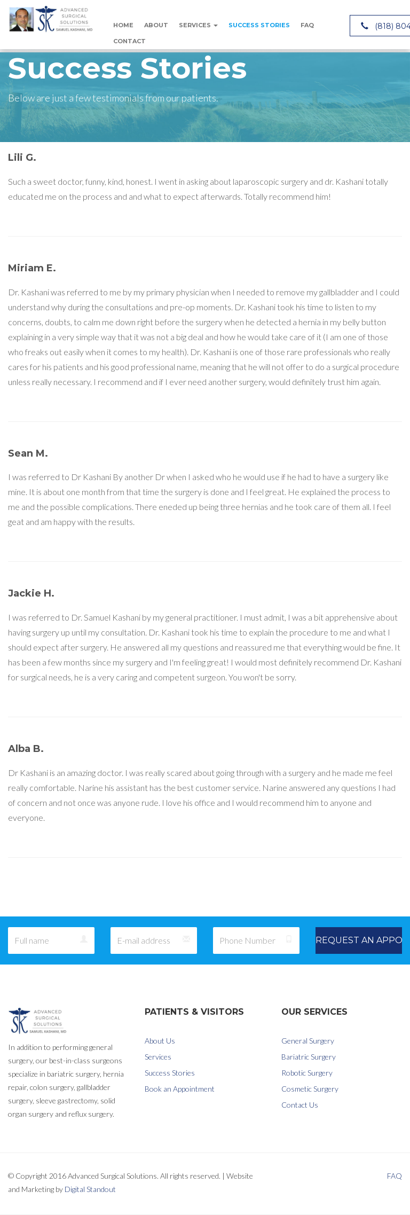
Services (198, 25)
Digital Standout (90, 1189)
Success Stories (259, 25)
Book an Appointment (180, 1088)
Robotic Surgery (307, 1072)
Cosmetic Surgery (309, 1088)
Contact (129, 41)
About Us (160, 1040)
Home (123, 25)
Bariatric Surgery (308, 1056)
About (156, 25)
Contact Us (299, 1104)
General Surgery (307, 1040)
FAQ (307, 25)
